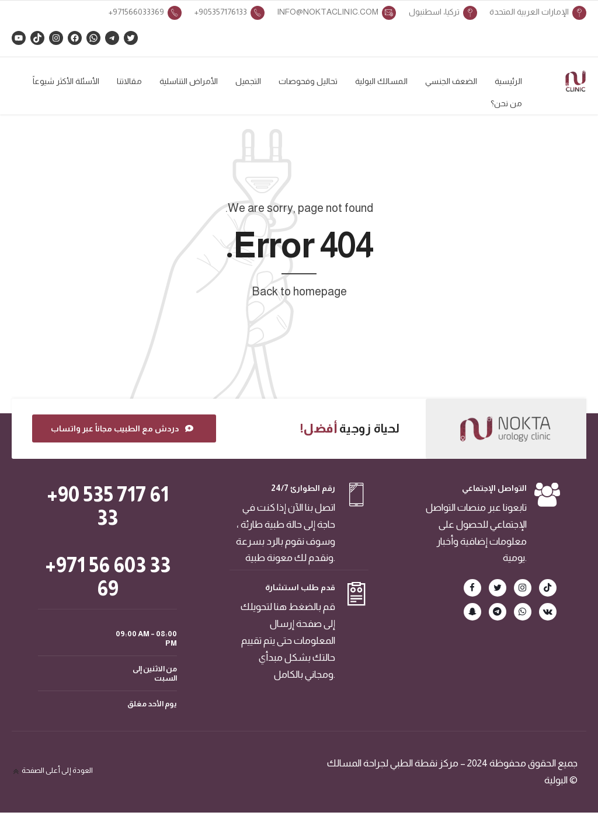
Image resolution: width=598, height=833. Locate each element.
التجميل (248, 81)
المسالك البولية (381, 81)
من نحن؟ (506, 103)
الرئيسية (508, 81)
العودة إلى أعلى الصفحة (57, 779)
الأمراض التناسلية (188, 81)
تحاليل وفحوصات (308, 81)
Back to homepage (299, 300)
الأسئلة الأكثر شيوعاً (66, 81)
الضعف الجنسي (451, 81)
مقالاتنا (129, 81)
